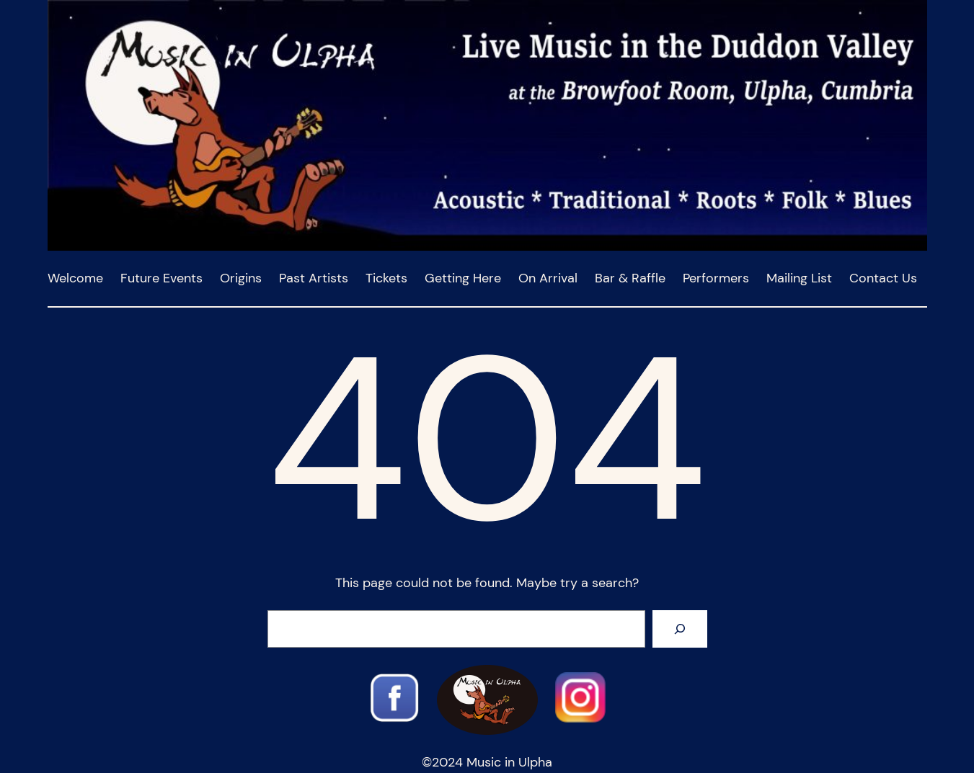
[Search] (679, 629)
